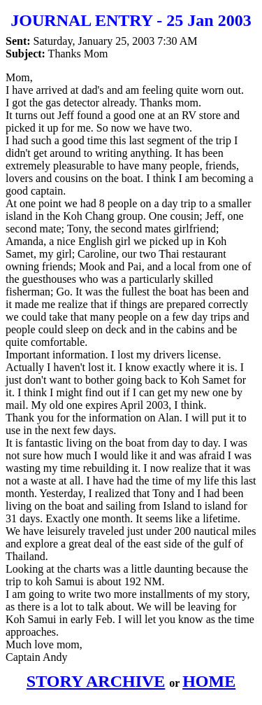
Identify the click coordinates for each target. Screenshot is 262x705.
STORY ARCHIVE (96, 681)
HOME (208, 681)
